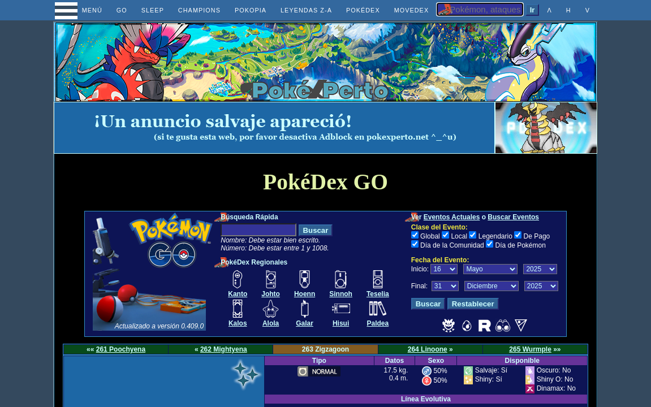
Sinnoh (340, 294)
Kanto (237, 294)
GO (122, 10)
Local (459, 236)
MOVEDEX (411, 10)
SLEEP (152, 10)
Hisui (341, 323)
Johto (270, 294)
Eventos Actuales (452, 217)
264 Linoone (427, 349)
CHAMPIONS (199, 10)
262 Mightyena (223, 349)
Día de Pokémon (520, 245)
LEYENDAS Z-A (306, 10)
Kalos (238, 323)
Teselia (378, 294)
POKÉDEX (363, 10)
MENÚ (81, 10)
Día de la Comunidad (452, 245)
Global (430, 236)
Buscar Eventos (513, 217)
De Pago (537, 236)
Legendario (495, 236)
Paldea (378, 323)
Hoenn (304, 294)
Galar (304, 323)
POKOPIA (250, 10)
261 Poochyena (120, 349)
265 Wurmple (530, 349)
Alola (270, 323)
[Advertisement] (274, 127)
